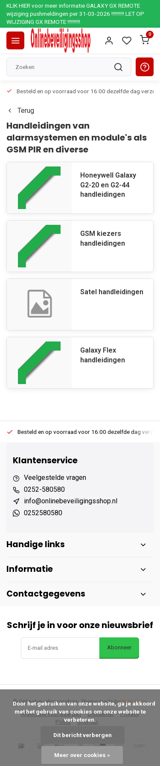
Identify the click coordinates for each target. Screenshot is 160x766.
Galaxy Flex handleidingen (102, 355)
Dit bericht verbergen (82, 735)
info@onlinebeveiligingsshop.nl (70, 501)
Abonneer (119, 647)
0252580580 (43, 513)
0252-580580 (44, 489)
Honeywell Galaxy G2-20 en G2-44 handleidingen (108, 184)
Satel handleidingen (111, 292)
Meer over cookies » (82, 755)
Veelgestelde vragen (55, 477)
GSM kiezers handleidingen (102, 238)
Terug (20, 110)
